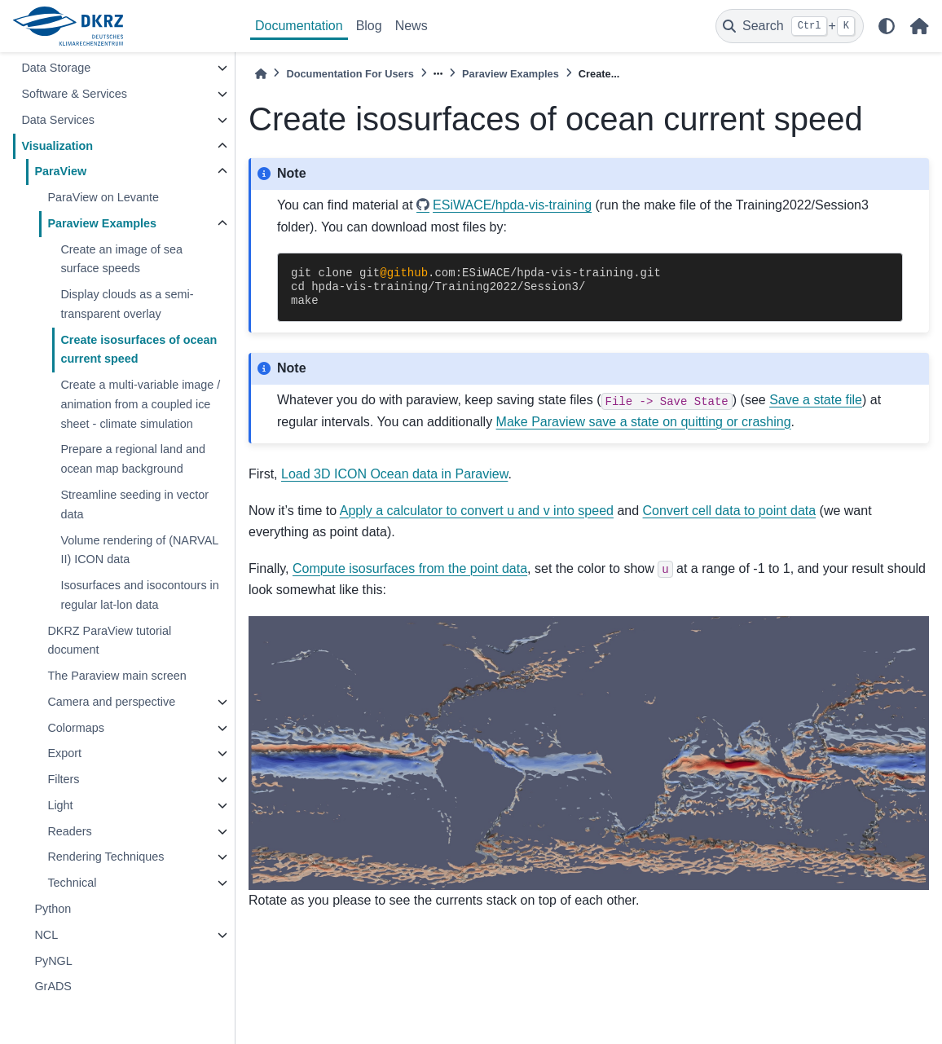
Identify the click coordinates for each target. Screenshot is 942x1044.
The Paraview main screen (116, 675)
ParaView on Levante (103, 197)
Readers (69, 831)
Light (60, 805)
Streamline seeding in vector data (134, 504)
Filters (63, 779)
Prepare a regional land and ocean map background (132, 459)
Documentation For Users (349, 74)
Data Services (58, 119)
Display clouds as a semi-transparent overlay (126, 304)
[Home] (260, 73)
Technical (71, 882)
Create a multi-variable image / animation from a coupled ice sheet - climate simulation (140, 404)
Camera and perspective (111, 701)
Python (52, 908)
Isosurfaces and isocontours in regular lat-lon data (139, 595)
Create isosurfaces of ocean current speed (138, 349)
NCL (46, 934)
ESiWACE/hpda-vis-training (512, 205)
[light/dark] (886, 26)
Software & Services (74, 93)
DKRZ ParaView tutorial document (109, 640)
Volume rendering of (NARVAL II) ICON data (139, 550)
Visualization (57, 145)
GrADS (53, 986)
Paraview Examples (101, 223)
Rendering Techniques (105, 856)
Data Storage (55, 67)
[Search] (789, 26)
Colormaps (75, 727)
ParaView (60, 171)
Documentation (299, 26)
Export (64, 753)
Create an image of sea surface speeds (121, 259)
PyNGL (53, 960)
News (411, 26)
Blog (369, 26)
